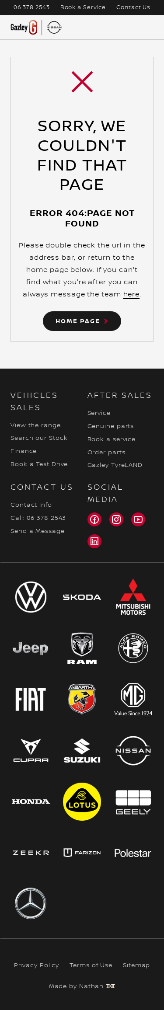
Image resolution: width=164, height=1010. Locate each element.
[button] (82, 321)
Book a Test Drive (39, 464)
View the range (35, 425)
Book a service (111, 439)
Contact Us (133, 7)
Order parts (106, 452)
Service (99, 413)
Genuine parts (110, 426)
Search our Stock (38, 438)
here (131, 294)
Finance (23, 451)
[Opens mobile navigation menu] (147, 28)
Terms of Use (91, 965)
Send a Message (37, 531)
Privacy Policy (36, 965)
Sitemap (136, 965)
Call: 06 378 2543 (38, 518)
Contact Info (31, 505)
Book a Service (83, 7)
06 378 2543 (32, 7)
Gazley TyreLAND (115, 465)
